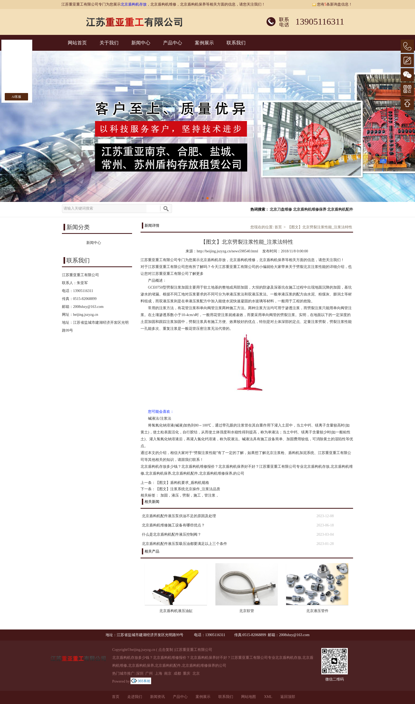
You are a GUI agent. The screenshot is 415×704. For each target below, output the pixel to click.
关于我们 (109, 42)
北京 (196, 673)
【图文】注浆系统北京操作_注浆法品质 (187, 489)
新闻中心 (140, 42)
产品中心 (172, 42)
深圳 (139, 673)
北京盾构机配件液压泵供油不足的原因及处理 (179, 516)
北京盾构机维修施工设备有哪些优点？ (173, 525)
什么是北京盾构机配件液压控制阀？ (171, 534)
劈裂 (186, 495)
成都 (177, 673)
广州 (149, 673)
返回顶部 (287, 697)
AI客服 (16, 97)
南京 (168, 673)
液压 (175, 495)
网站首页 (77, 42)
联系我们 (236, 42)
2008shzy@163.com (88, 307)
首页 (278, 227)
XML (268, 697)
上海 (158, 673)
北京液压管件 (317, 611)
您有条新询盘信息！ (332, 4)
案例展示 (204, 42)
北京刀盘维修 (281, 209)
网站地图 (248, 697)
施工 (197, 495)
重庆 (186, 673)
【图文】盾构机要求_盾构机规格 (182, 483)
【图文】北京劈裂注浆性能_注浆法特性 (319, 227)
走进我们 (134, 697)
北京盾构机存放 (134, 4)
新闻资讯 (157, 697)
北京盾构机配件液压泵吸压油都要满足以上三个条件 (184, 544)
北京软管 (246, 611)
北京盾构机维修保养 (309, 209)
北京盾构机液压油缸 (176, 611)
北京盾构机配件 (340, 209)
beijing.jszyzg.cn (85, 315)
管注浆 (209, 495)
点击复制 (165, 650)
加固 (164, 495)
